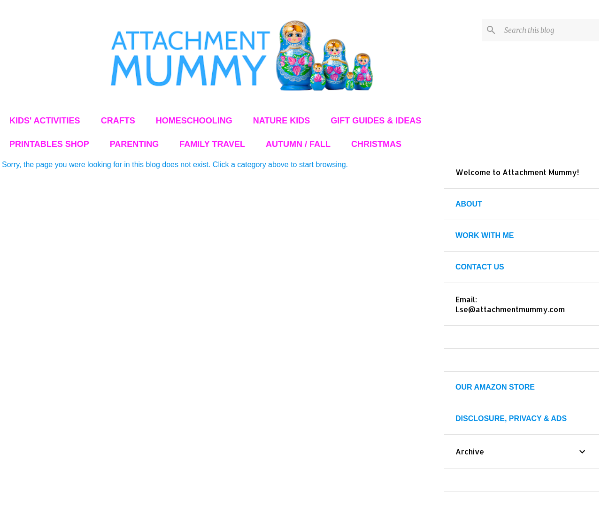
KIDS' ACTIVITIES (44, 120)
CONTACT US (479, 267)
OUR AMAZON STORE (495, 387)
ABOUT (468, 204)
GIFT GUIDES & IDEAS (376, 120)
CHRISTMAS (376, 144)
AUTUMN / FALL (298, 144)
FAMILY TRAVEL (212, 144)
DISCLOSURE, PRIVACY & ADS (511, 418)
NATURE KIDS (281, 120)
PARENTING (134, 144)
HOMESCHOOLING (194, 120)
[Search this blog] (550, 30)
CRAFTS (118, 120)
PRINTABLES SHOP (49, 144)
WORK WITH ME (484, 235)
